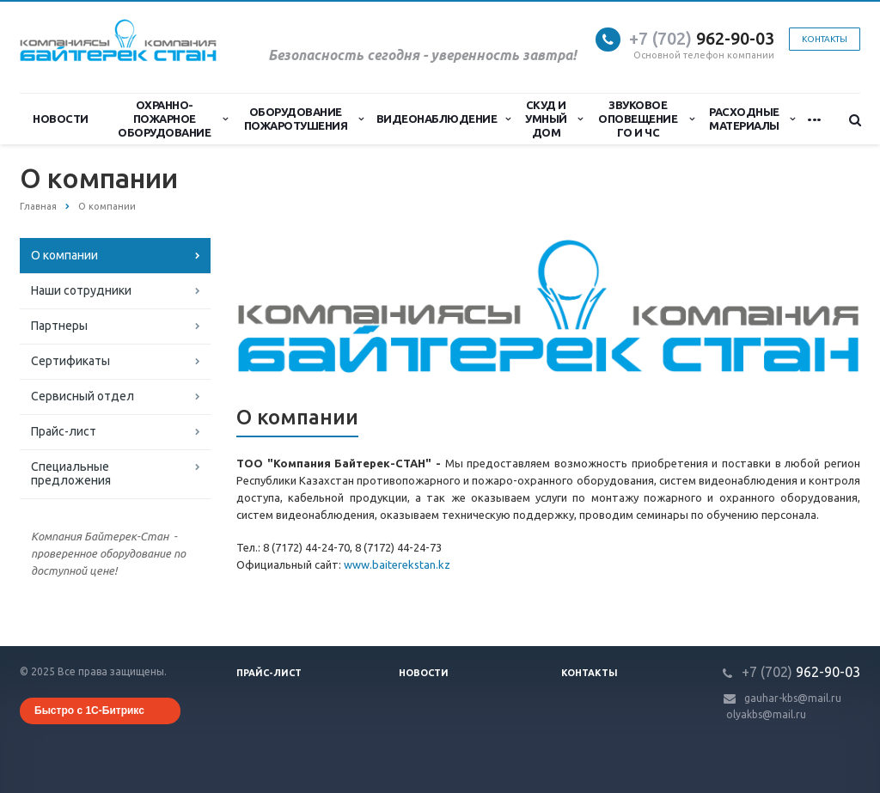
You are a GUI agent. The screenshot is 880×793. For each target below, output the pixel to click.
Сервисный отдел (82, 396)
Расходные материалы (751, 118)
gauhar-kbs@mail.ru (792, 698)
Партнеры (59, 325)
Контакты (824, 39)
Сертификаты (70, 361)
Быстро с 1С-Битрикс (89, 711)
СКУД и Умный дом (553, 118)
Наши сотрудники (81, 290)
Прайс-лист (63, 431)
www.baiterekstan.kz (397, 564)
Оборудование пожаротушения (304, 118)
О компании (64, 255)
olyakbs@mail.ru (766, 714)
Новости (61, 119)
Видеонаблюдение (443, 119)
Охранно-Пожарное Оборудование (173, 118)
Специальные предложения (71, 473)
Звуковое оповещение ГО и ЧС (646, 118)
